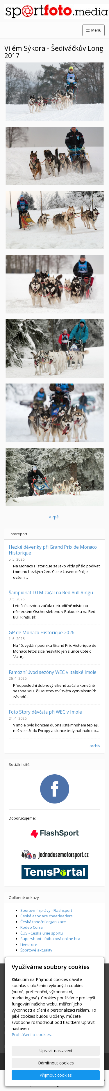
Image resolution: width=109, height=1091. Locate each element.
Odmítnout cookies (56, 1063)
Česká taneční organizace (43, 921)
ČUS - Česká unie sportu (41, 933)
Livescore (28, 944)
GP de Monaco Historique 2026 (41, 632)
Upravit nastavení (56, 1050)
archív (95, 745)
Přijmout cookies (56, 1075)
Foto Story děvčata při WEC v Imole (45, 712)
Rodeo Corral (32, 927)
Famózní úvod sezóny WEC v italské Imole (53, 672)
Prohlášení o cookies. (32, 1034)
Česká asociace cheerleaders (46, 916)
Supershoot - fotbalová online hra (50, 938)
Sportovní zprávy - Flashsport (46, 910)
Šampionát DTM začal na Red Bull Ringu (51, 592)
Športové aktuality (36, 950)
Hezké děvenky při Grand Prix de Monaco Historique (53, 550)
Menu (93, 30)
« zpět (54, 517)
